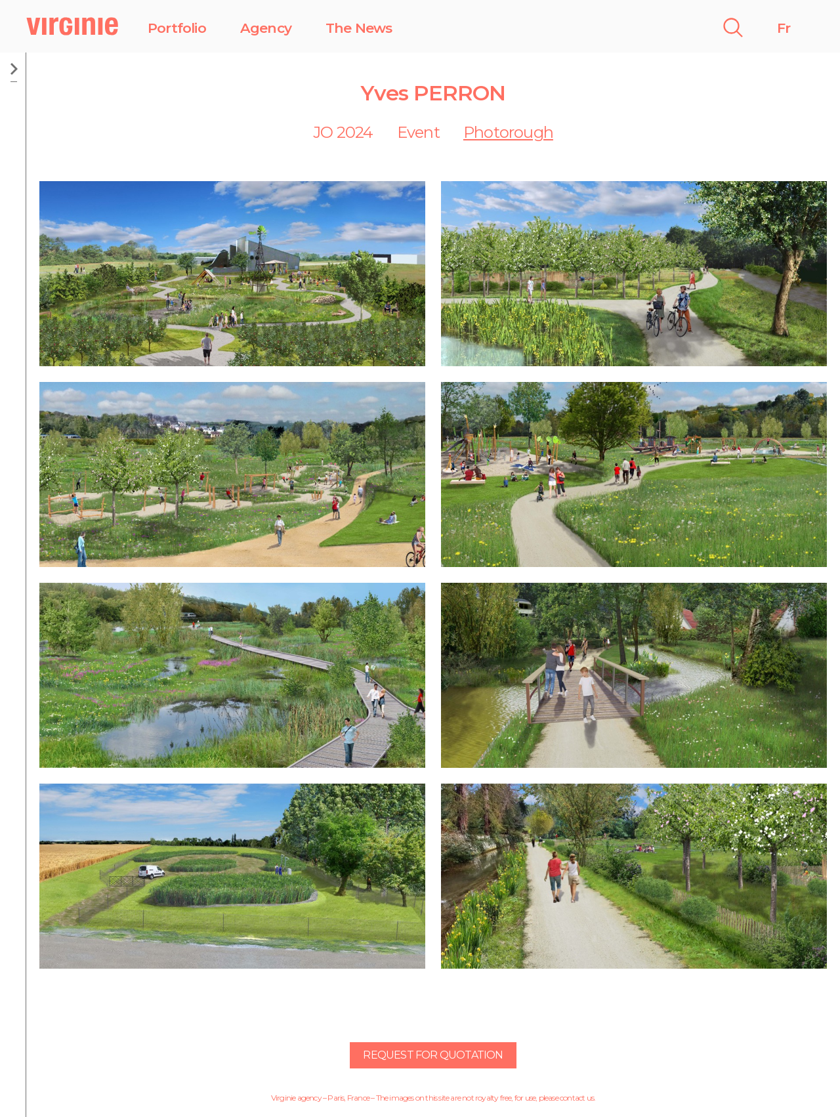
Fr (783, 28)
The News (359, 28)
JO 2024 (343, 132)
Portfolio (177, 28)
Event (418, 132)
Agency (265, 28)
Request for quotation (433, 1055)
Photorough (508, 132)
